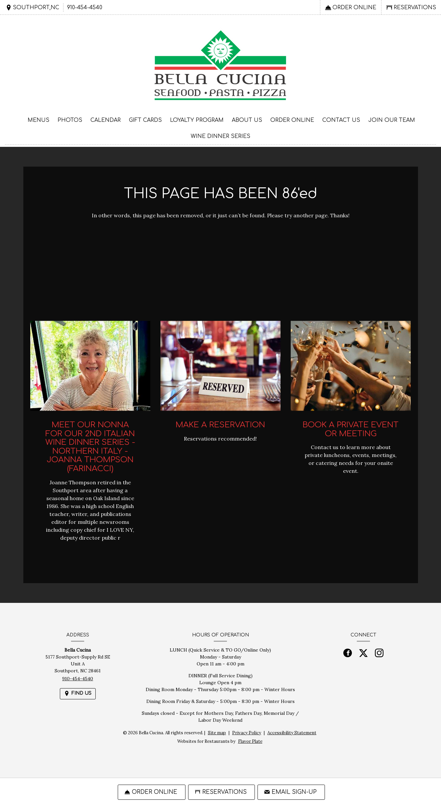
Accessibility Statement (291, 733)
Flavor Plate (250, 741)
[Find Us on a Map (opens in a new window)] (32, 7)
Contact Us (341, 120)
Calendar (105, 120)
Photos (70, 120)
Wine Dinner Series (220, 136)
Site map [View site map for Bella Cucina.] (217, 733)
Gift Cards (145, 120)
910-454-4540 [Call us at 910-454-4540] (84, 8)
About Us (247, 120)
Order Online (292, 120)
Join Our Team (391, 120)
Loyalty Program (197, 120)
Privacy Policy (246, 733)
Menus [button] (38, 120)
